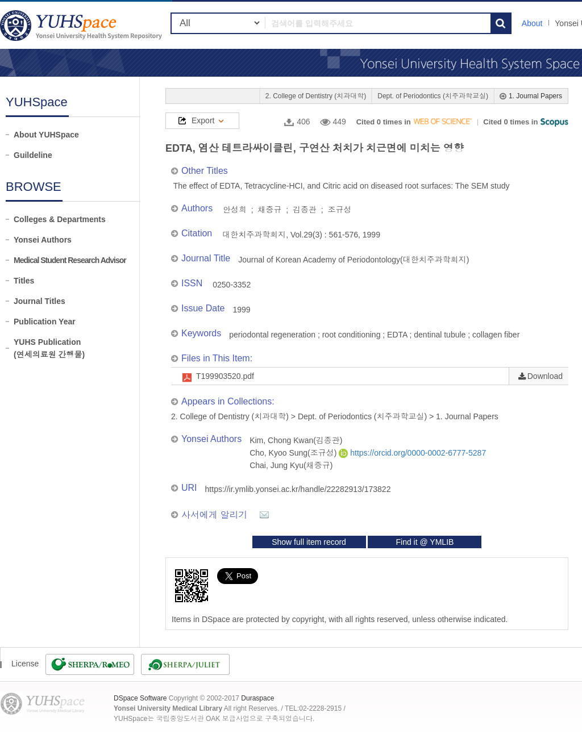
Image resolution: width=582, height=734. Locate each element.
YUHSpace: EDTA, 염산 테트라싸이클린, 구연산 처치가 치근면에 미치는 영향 (82, 25)
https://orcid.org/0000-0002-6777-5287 (412, 452)
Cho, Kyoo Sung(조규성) (294, 452)
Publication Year (45, 321)
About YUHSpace (46, 134)
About (532, 23)
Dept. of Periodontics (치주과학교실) (432, 96)
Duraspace (257, 698)
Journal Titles (39, 301)
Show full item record (309, 542)
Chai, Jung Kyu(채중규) (291, 465)
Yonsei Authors (43, 239)
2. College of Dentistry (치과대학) (315, 96)
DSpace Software (140, 698)
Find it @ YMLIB (425, 542)
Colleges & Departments (60, 219)
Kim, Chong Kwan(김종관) (296, 440)
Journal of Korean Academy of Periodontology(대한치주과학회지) (353, 259)
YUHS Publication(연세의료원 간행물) (49, 348)
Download (545, 376)
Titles (24, 280)
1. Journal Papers (535, 96)
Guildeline (33, 155)
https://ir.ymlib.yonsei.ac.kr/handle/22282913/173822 (298, 489)
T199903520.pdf (225, 376)
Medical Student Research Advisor (70, 260)
